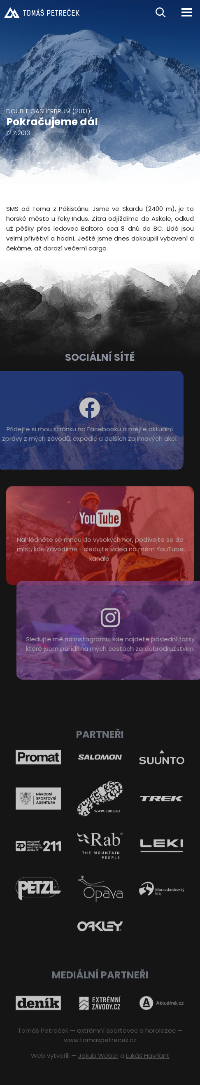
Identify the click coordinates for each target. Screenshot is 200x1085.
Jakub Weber (98, 1055)
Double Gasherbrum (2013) (48, 111)
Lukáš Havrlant (148, 1055)
